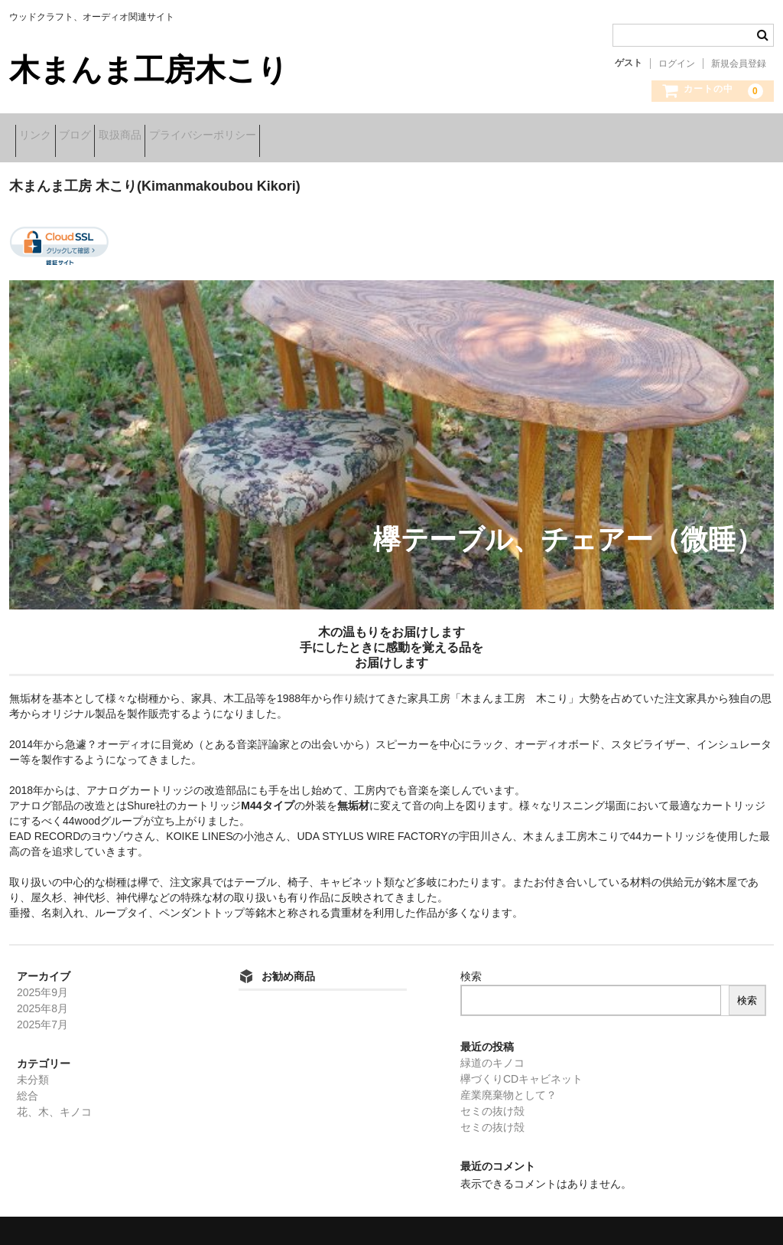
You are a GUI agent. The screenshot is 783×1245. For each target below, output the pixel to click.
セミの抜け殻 (492, 1101)
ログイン (676, 63)
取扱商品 (173, 136)
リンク (41, 136)
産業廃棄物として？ (508, 1085)
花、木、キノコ (54, 1102)
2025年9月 (42, 982)
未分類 (33, 1070)
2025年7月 (42, 1014)
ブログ (105, 136)
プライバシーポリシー (279, 136)
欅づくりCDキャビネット (521, 1069)
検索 (471, 966)
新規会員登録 (738, 63)
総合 (27, 1086)
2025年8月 (42, 998)
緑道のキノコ (492, 1053)
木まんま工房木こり (148, 70)
